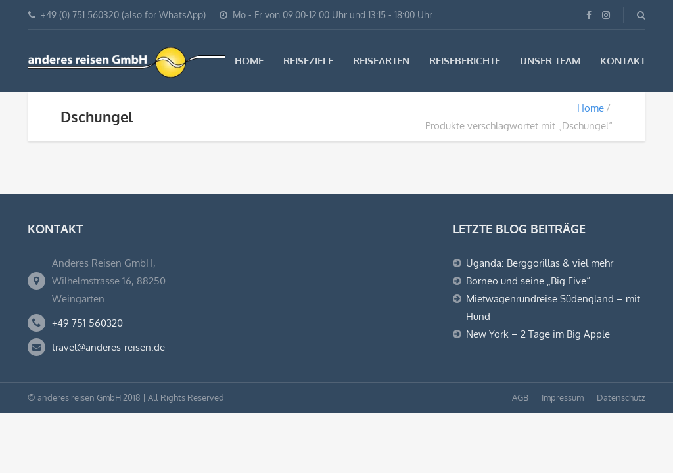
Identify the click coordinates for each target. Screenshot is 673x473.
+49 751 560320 (87, 323)
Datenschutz (621, 397)
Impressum (563, 397)
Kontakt (622, 61)
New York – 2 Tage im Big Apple (538, 334)
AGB (520, 397)
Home (249, 61)
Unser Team (550, 61)
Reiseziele (308, 61)
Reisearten (381, 61)
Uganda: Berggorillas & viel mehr (539, 263)
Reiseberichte (464, 61)
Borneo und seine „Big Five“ (528, 281)
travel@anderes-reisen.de (108, 347)
